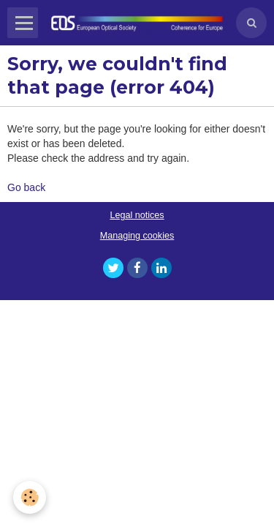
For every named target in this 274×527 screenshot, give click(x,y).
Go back (26, 187)
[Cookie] (29, 497)
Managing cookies (137, 236)
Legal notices (137, 215)
